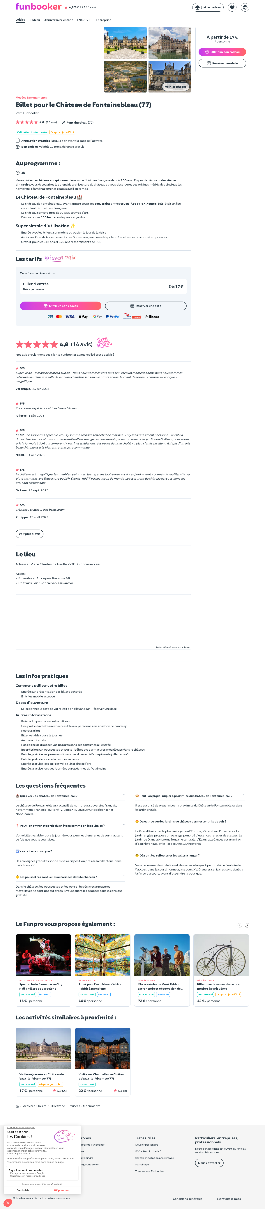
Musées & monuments (31, 97)
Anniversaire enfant (58, 20)
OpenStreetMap (172, 647)
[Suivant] (247, 925)
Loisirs (20, 19)
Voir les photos (175, 86)
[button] (232, 7)
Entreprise (103, 20)
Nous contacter (209, 1163)
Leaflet (159, 647)
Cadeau (34, 20)
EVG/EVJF (84, 20)
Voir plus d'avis (29, 533)
